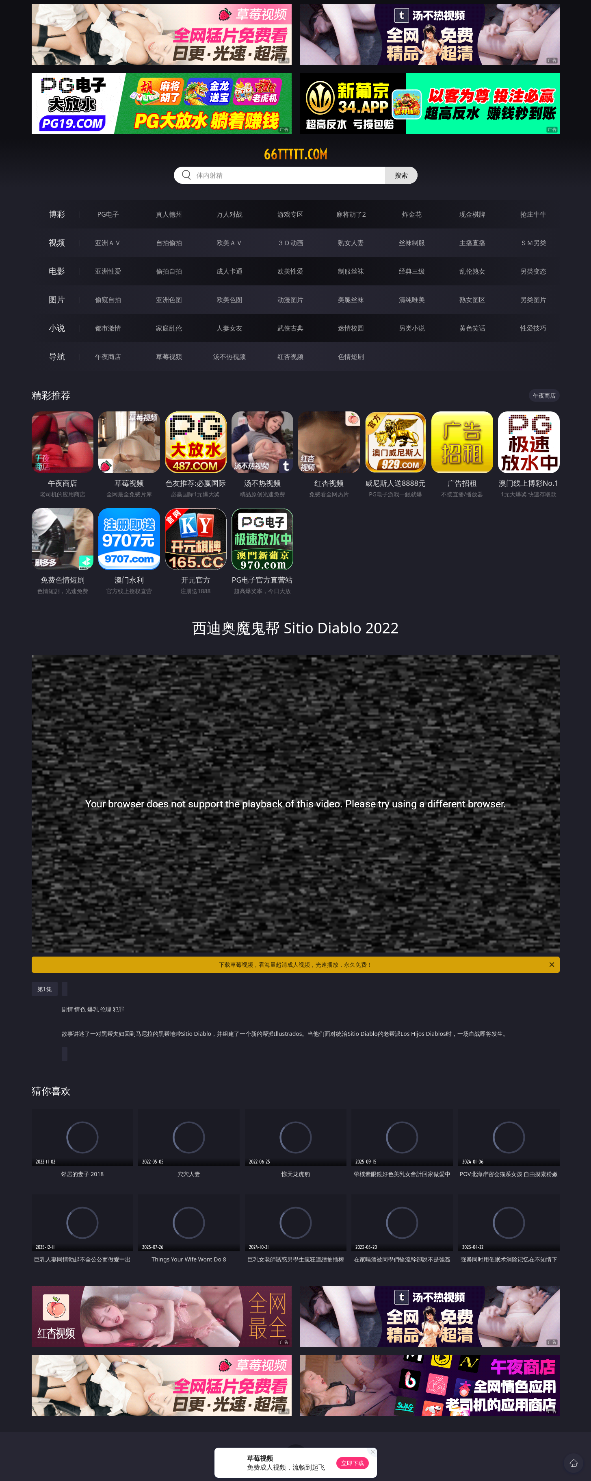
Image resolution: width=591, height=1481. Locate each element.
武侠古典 (290, 328)
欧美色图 (229, 299)
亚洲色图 (169, 299)
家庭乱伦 (169, 328)
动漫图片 (290, 299)
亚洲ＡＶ (108, 242)
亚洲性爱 (108, 271)
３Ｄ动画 (290, 242)
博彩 (57, 214)
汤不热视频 (229, 356)
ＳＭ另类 (533, 242)
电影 (57, 270)
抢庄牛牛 (533, 214)
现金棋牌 (472, 214)
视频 (57, 242)
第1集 (44, 989)
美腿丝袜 (351, 299)
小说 (57, 327)
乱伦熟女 (472, 271)
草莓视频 (169, 356)
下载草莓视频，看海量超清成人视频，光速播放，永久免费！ (387, 965)
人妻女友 (229, 328)
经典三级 (412, 271)
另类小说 (412, 328)
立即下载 (352, 1463)
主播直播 (472, 242)
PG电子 (108, 214)
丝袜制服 (412, 242)
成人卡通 (229, 271)
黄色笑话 (472, 328)
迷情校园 (351, 328)
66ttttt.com (295, 154)
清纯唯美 (412, 299)
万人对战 (229, 214)
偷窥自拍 (108, 299)
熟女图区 (472, 299)
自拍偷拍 (169, 242)
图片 (57, 299)
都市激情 (108, 328)
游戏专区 (290, 214)
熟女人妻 (351, 242)
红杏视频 (290, 356)
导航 (57, 356)
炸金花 (412, 214)
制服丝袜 (351, 271)
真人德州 (169, 214)
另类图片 (533, 299)
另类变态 (533, 271)
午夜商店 (108, 356)
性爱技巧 (533, 328)
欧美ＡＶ (229, 242)
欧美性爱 (290, 271)
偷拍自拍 (169, 271)
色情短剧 (351, 356)
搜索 (401, 175)
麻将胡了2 (351, 214)
